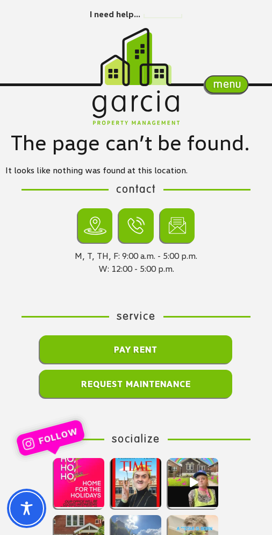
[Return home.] (136, 57)
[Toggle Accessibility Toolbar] (26, 508)
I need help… (115, 14)
